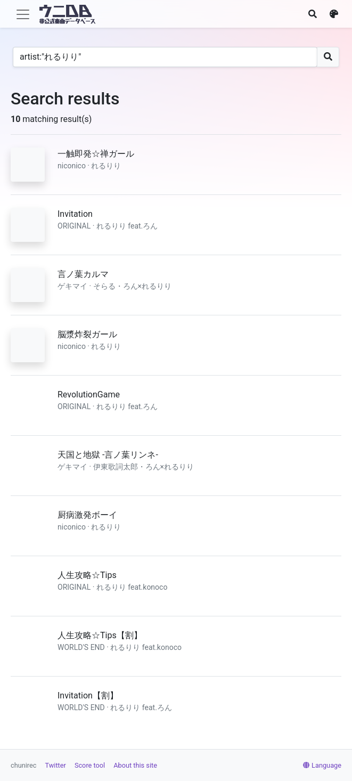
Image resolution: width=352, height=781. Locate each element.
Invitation (75, 214)
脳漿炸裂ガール (87, 334)
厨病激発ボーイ (87, 515)
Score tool (90, 765)
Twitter (55, 765)
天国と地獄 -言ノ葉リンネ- (108, 455)
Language (322, 765)
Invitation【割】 (88, 695)
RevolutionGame (89, 394)
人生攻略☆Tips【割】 (100, 635)
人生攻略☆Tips (87, 575)
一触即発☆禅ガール (96, 154)
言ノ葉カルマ (83, 274)
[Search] (165, 57)
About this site (135, 765)
